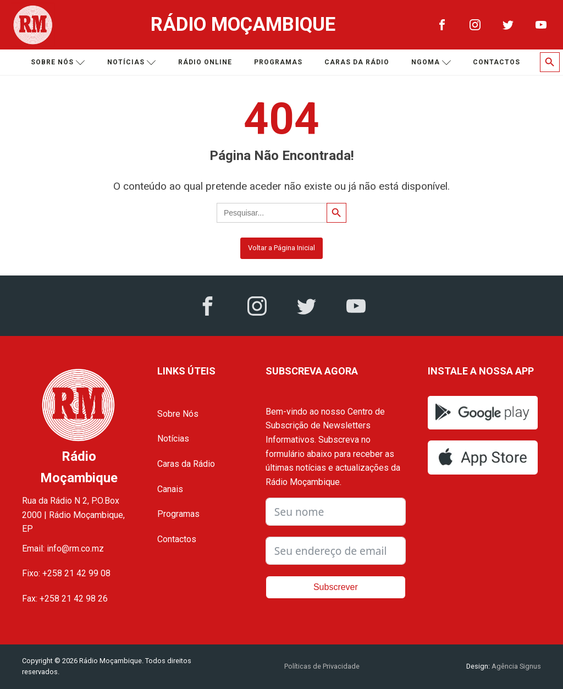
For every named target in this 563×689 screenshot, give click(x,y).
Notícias (131, 62)
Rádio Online (205, 62)
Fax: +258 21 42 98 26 (65, 598)
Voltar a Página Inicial (281, 248)
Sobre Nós (177, 414)
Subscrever (335, 587)
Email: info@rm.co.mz (63, 548)
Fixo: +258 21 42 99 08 (66, 573)
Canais (170, 489)
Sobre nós (58, 62)
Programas (278, 62)
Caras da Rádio (356, 62)
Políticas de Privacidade (322, 666)
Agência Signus (515, 666)
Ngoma (431, 62)
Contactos (496, 62)
